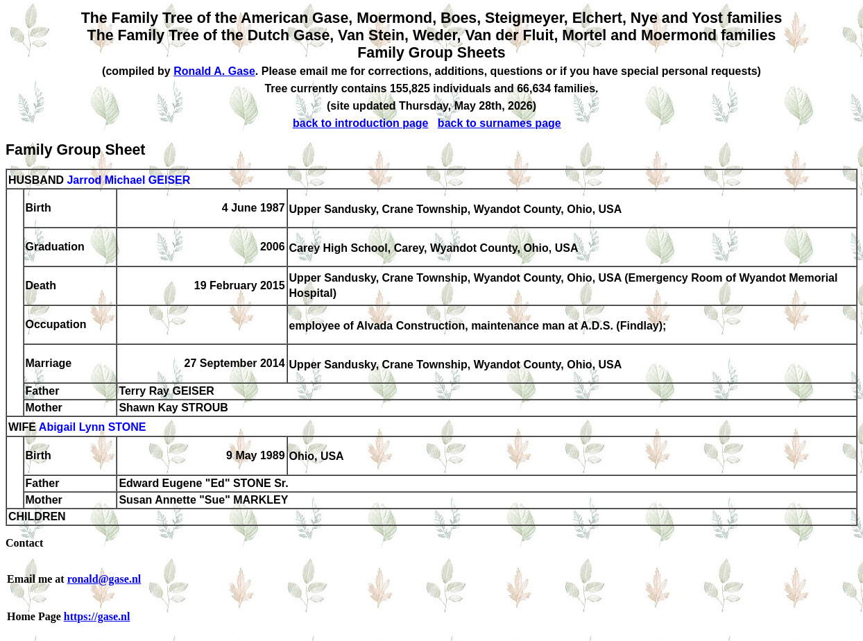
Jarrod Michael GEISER (128, 180)
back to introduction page (361, 123)
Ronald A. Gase (214, 71)
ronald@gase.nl (104, 579)
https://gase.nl (97, 616)
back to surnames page (499, 123)
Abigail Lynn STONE (92, 428)
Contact (24, 543)
